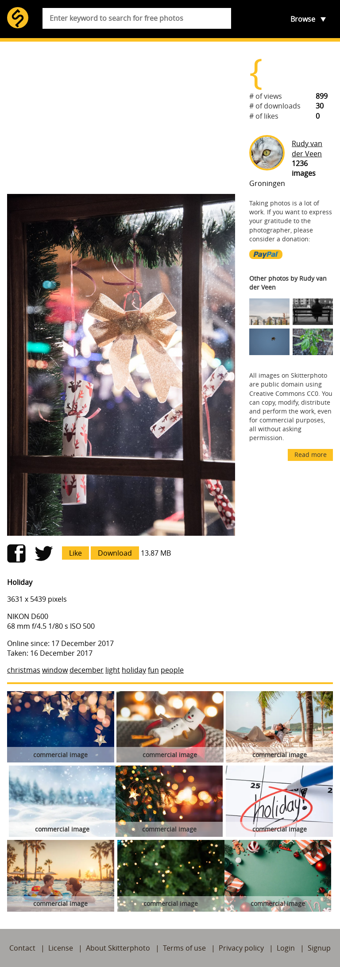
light (112, 670)
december (87, 670)
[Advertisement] (121, 118)
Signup (319, 948)
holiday (134, 670)
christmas (23, 670)
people (172, 670)
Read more (310, 454)
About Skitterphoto (118, 948)
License (60, 948)
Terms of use (184, 948)
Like (75, 553)
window (55, 670)
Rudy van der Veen (307, 148)
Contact (22, 948)
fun (153, 670)
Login (286, 948)
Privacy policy (241, 948)
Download (115, 553)
